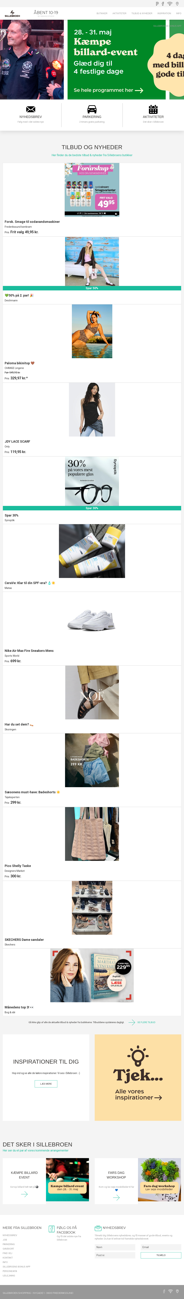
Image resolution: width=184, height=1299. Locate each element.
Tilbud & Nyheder (142, 13)
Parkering (9, 1244)
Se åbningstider (46, 16)
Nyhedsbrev (10, 1235)
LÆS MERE (46, 1083)
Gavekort (8, 1248)
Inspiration (164, 13)
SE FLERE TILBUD (141, 1022)
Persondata (10, 1271)
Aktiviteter (119, 13)
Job (5, 1239)
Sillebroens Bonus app (167, 26)
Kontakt (8, 1257)
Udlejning (9, 1275)
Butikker (102, 13)
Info (178, 13)
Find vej (7, 1253)
